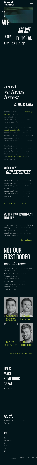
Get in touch (9, 388)
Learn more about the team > (21, 353)
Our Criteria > (27, 240)
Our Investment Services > (15, 203)
